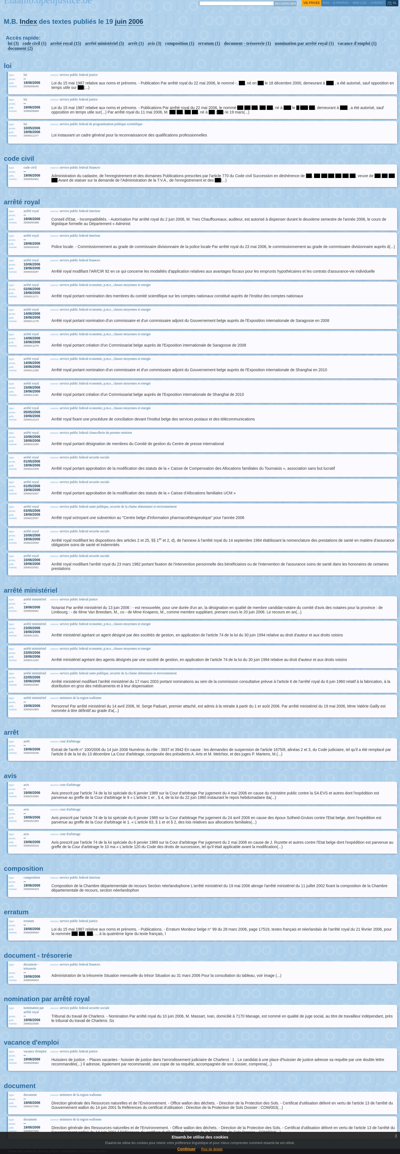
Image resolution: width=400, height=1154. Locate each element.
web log (359, 2)
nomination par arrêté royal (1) (304, 43)
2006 (136, 21)
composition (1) (179, 43)
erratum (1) (209, 43)
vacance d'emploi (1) (357, 43)
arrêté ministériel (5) (104, 43)
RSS (326, 2)
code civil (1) (34, 43)
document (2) (20, 48)
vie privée (311, 2)
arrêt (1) (136, 43)
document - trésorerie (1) (247, 43)
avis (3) (154, 43)
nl (395, 2)
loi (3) (13, 43)
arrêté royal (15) (65, 43)
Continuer (186, 1149)
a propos (341, 2)
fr (390, 2)
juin (121, 21)
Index (28, 21)
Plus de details (212, 1149)
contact (377, 2)
